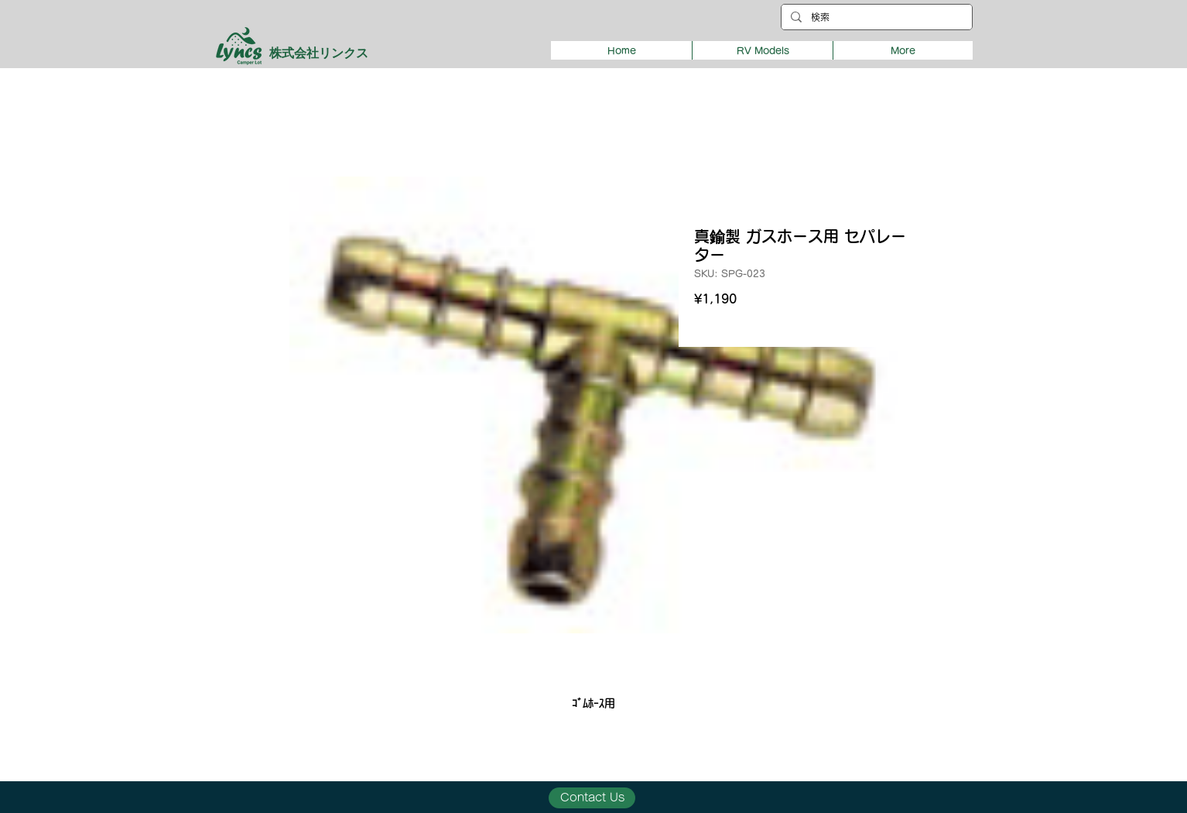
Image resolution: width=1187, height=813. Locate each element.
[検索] (875, 17)
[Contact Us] (592, 797)
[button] (762, 50)
